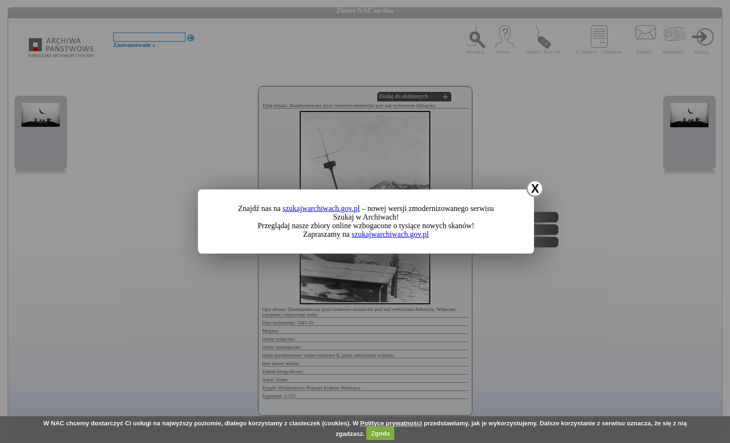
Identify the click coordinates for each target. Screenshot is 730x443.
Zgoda (380, 433)
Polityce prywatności (391, 423)
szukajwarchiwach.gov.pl (321, 208)
